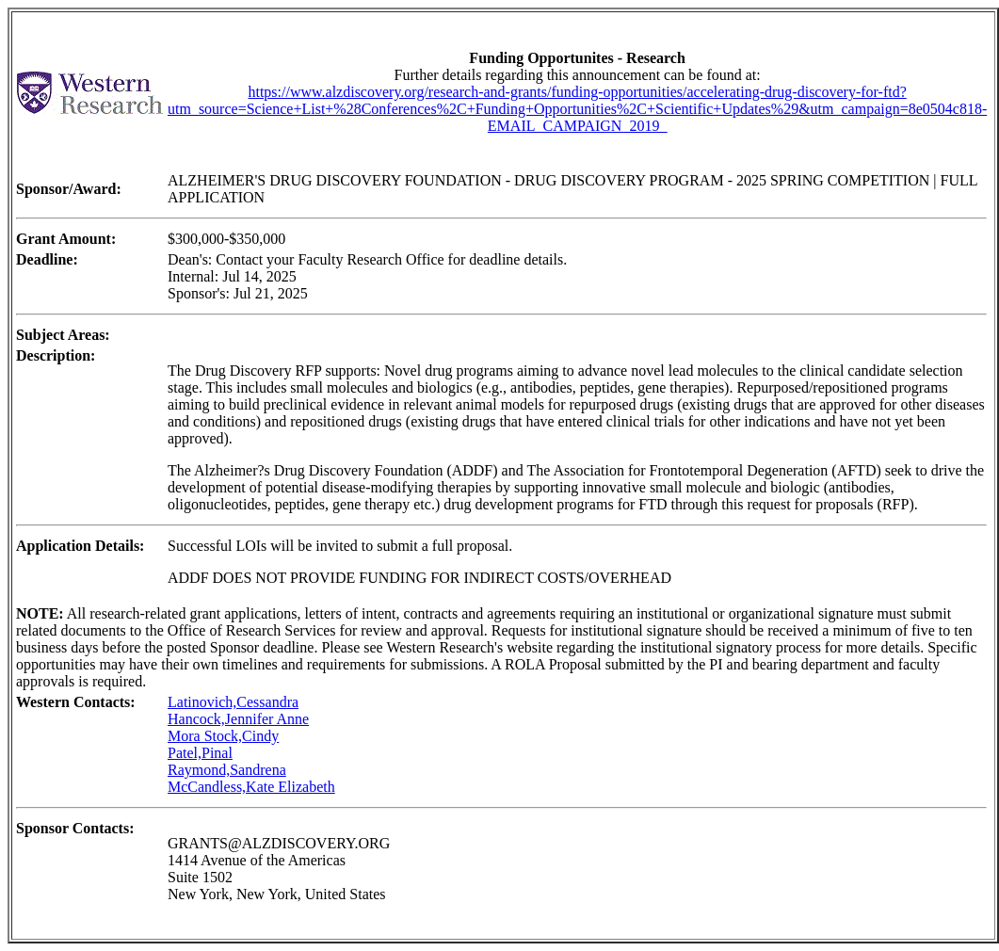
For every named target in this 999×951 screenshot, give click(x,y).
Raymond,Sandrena (227, 770)
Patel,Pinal (200, 753)
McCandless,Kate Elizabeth (251, 787)
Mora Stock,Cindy (223, 736)
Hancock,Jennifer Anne (238, 719)
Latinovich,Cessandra (233, 702)
